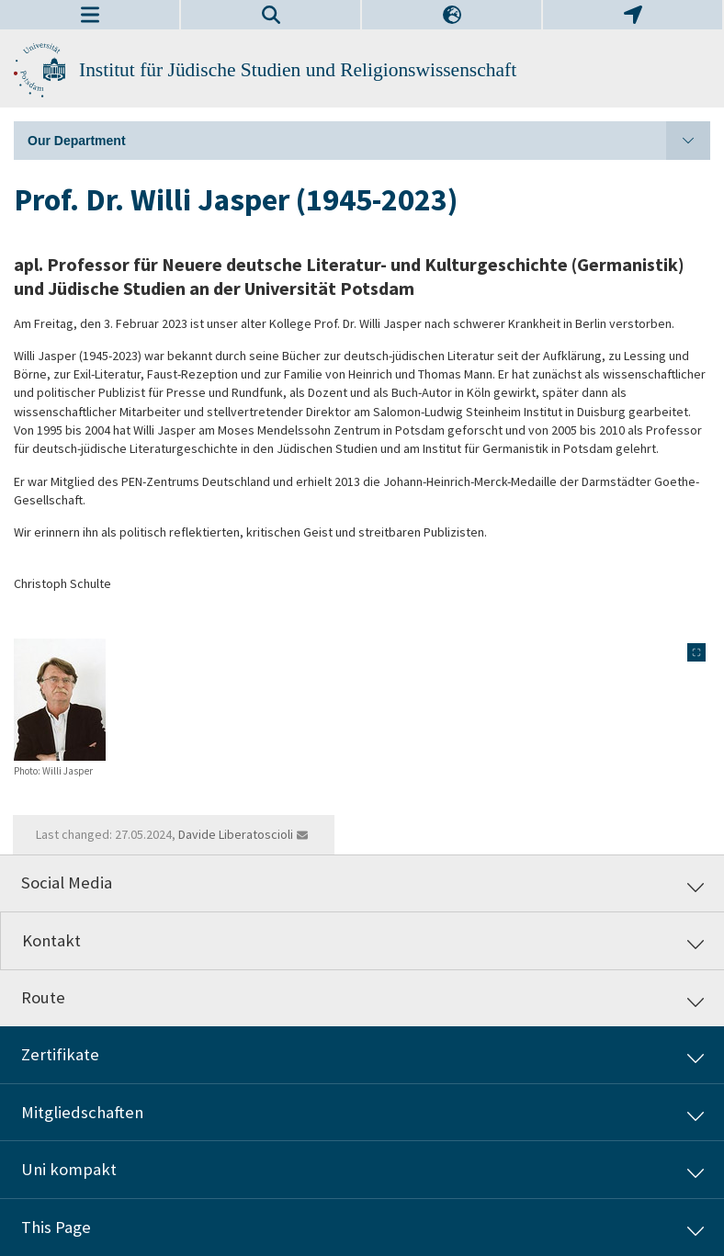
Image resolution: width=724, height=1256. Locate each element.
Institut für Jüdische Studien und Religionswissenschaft (297, 70)
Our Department (369, 140)
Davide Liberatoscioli (235, 834)
